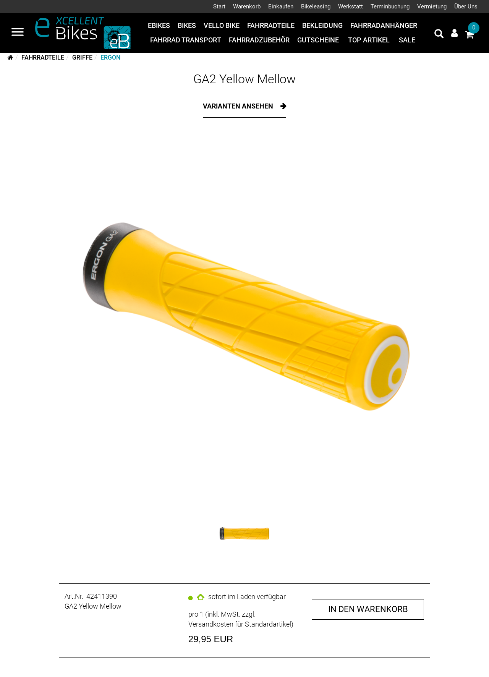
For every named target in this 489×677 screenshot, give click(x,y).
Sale (407, 40)
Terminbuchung (390, 6)
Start (219, 6)
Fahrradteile (271, 25)
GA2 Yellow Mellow (244, 79)
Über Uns (466, 6)
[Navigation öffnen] (18, 33)
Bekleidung (322, 25)
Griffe (82, 57)
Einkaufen (280, 6)
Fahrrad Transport (185, 40)
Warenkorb (247, 6)
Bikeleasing (315, 6)
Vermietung (432, 6)
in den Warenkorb (368, 609)
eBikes (159, 25)
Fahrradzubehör (259, 40)
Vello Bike (222, 25)
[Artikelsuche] (439, 34)
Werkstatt (350, 6)
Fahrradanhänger (383, 25)
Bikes (187, 25)
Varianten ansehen (239, 106)
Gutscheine (318, 40)
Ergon (110, 57)
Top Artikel (369, 40)
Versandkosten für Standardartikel (239, 624)
